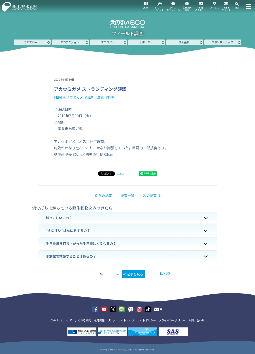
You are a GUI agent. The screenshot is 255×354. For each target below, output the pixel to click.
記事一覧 (127, 195)
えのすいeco (31, 42)
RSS (166, 273)
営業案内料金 (187, 9)
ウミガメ (76, 97)
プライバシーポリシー (172, 320)
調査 (111, 97)
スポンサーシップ (222, 42)
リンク (111, 320)
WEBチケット (226, 9)
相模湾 (61, 97)
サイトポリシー (146, 320)
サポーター (146, 42)
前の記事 (105, 195)
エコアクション (69, 42)
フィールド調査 (127, 33)
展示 (145, 7)
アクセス (214, 7)
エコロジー (108, 42)
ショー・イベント (159, 9)
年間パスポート (200, 9)
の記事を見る (133, 274)
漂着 (100, 97)
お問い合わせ (196, 320)
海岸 (90, 97)
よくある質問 (83, 320)
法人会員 (184, 42)
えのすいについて (61, 320)
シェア (120, 173)
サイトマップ (126, 320)
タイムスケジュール (173, 9)
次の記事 (150, 195)
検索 (237, 7)
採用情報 (99, 320)
